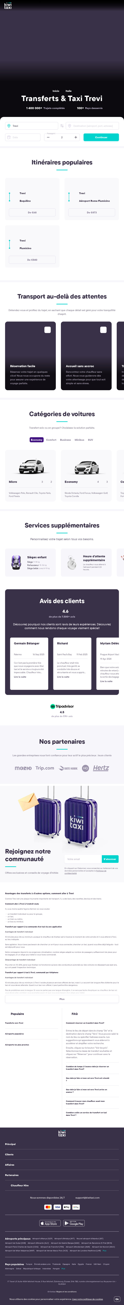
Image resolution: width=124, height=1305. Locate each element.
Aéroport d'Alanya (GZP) (42, 1238)
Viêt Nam (97, 1264)
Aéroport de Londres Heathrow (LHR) (85, 1250)
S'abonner (110, 859)
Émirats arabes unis (42, 1264)
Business (65, 439)
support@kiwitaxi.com (85, 1198)
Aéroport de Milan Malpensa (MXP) (19, 1250)
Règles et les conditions (66, 1291)
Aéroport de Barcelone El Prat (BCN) (96, 1243)
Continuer (101, 137)
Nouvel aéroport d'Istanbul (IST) (90, 1238)
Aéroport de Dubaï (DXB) (15, 1243)
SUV (90, 439)
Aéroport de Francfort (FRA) (52, 1247)
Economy (36, 439)
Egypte (81, 1264)
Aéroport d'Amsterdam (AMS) (78, 1247)
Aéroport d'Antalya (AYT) (64, 1238)
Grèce (18, 1268)
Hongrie (56, 1268)
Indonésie (46, 1268)
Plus (104, 1250)
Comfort (51, 439)
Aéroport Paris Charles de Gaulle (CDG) (22, 1247)
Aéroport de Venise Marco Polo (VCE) (52, 1250)
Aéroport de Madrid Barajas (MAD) (65, 1243)
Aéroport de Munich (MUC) (103, 1247)
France (89, 1264)
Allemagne (9, 1268)
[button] (62, 126)
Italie (69, 90)
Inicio (56, 90)
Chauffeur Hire (20, 1185)
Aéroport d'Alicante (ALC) (38, 1243)
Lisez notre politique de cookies (87, 1299)
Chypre (106, 1264)
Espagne (66, 1264)
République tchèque (32, 1268)
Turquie (29, 1264)
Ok (117, 1299)
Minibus (79, 439)
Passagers (51, 133)
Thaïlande (56, 1264)
